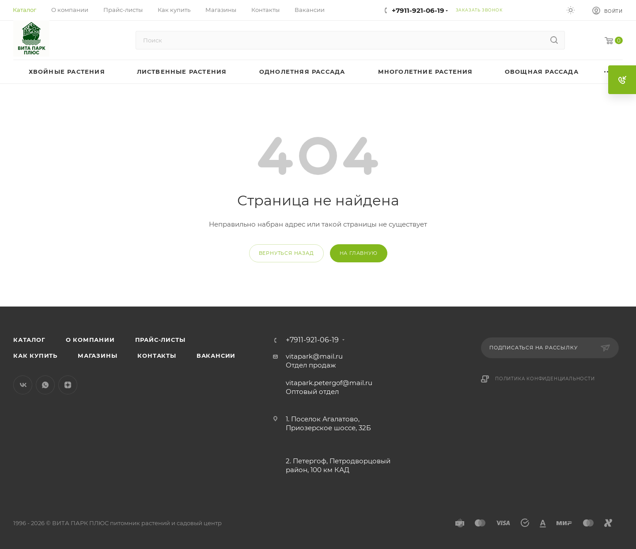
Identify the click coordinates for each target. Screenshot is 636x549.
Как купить (35, 355)
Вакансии (216, 355)
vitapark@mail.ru (314, 356)
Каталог (29, 339)
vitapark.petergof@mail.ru (329, 383)
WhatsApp (45, 384)
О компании (90, 339)
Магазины (97, 355)
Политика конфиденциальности (545, 379)
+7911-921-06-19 (418, 10)
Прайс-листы (160, 339)
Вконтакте (22, 384)
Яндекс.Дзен (67, 384)
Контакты (156, 355)
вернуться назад (286, 253)
